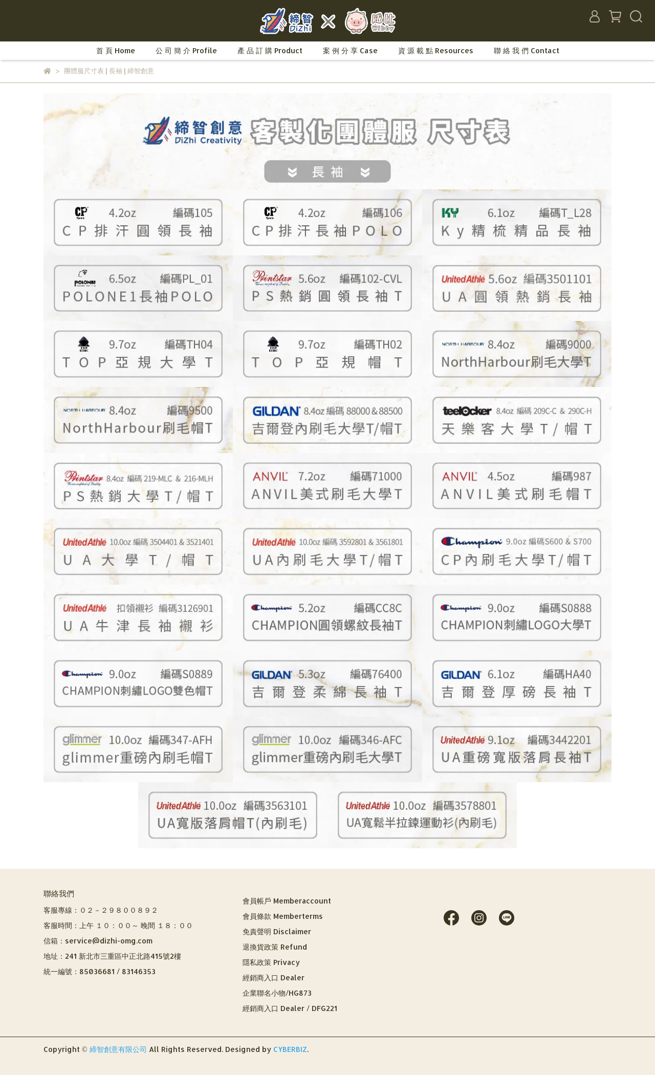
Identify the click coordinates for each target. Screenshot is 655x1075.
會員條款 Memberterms (283, 916)
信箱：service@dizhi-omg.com (97, 940)
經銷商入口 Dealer (273, 977)
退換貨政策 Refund (275, 946)
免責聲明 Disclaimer (277, 931)
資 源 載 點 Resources (435, 50)
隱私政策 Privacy (271, 962)
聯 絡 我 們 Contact (526, 50)
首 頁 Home (115, 50)
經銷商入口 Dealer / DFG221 (290, 1008)
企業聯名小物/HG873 (277, 992)
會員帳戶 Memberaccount (287, 900)
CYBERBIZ (290, 1049)
